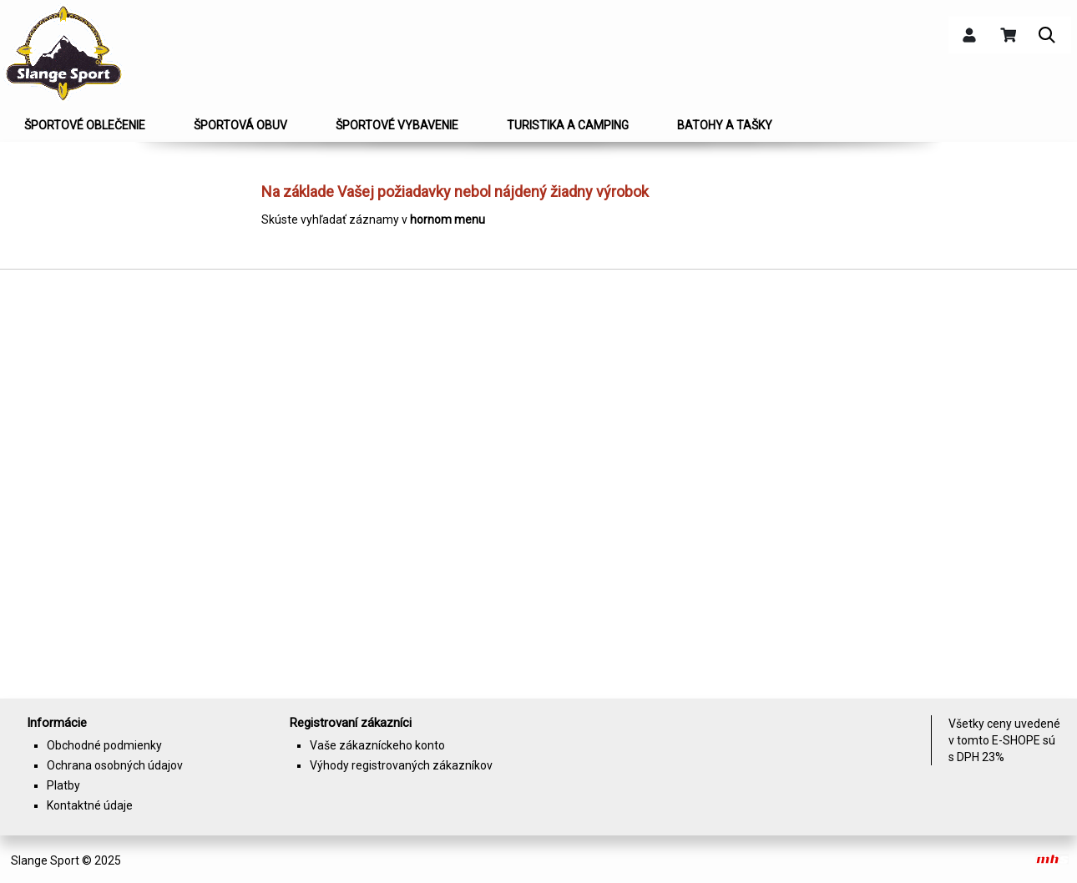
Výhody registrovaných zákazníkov (401, 765)
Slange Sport (45, 860)
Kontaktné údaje (90, 805)
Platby (63, 785)
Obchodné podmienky (104, 745)
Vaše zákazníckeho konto (377, 745)
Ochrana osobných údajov (115, 765)
